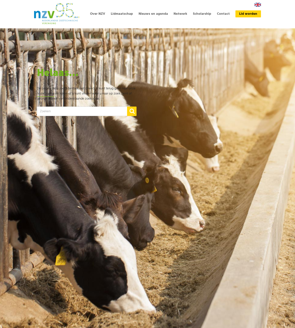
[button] (132, 111)
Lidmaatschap (122, 14)
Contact (223, 14)
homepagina (45, 93)
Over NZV (97, 14)
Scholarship (202, 14)
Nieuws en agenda (153, 14)
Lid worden (248, 14)
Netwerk (180, 14)
